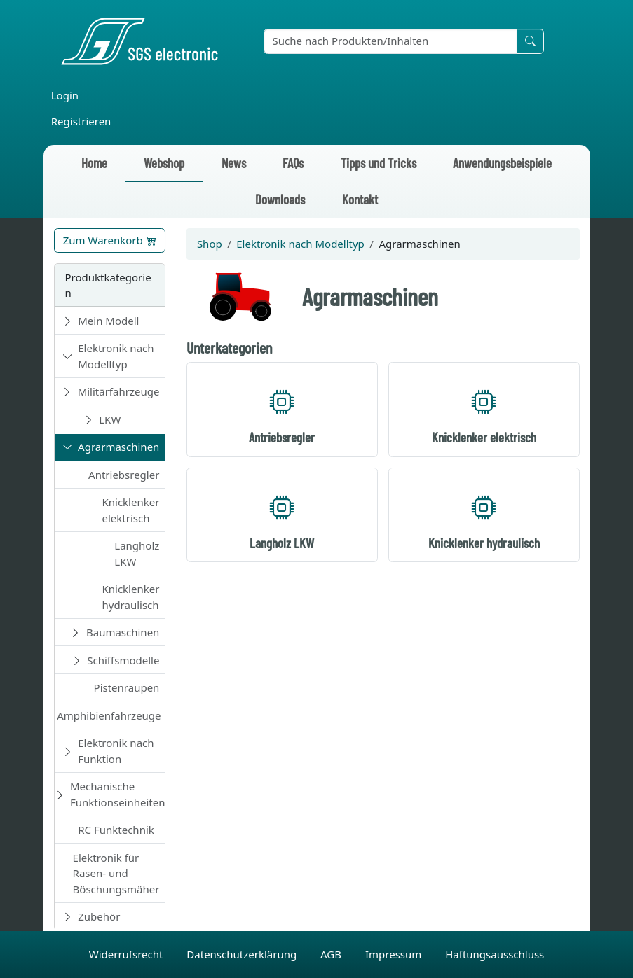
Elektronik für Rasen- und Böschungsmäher (116, 873)
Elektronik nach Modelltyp (116, 356)
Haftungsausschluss (494, 954)
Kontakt (360, 199)
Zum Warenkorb (109, 240)
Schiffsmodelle (123, 660)
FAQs (293, 163)
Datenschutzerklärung (242, 954)
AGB (332, 954)
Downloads (280, 199)
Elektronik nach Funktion (116, 751)
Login (65, 95)
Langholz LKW (136, 553)
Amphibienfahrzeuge (109, 715)
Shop (209, 244)
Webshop (164, 163)
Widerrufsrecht (127, 954)
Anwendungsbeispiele (502, 163)
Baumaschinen (122, 632)
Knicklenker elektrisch (130, 510)
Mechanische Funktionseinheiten (117, 794)
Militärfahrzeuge (119, 391)
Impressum (394, 954)
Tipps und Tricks (378, 163)
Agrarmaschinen (118, 447)
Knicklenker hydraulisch (130, 597)
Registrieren (81, 121)
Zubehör (99, 916)
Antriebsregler (123, 475)
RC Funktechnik (116, 830)
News (234, 163)
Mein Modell (108, 321)
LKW (110, 419)
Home (94, 163)
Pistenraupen (127, 687)
